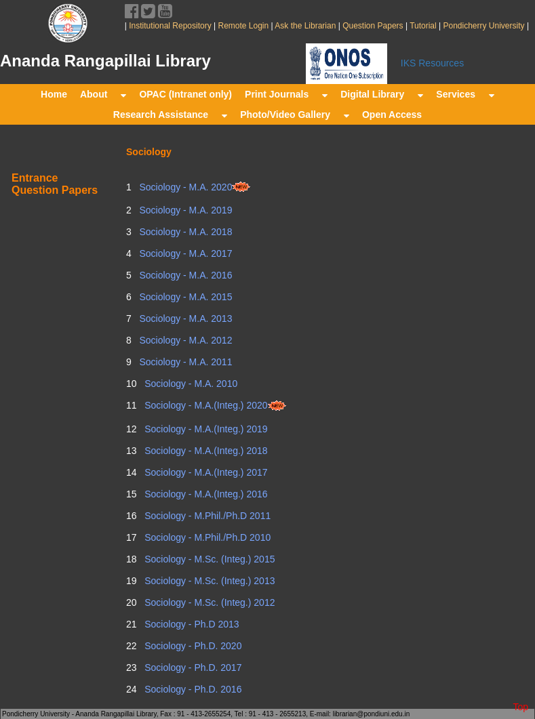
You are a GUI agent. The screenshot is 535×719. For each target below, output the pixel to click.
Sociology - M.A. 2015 (185, 296)
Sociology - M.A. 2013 (185, 318)
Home (54, 94)
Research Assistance (170, 114)
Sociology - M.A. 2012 (185, 340)
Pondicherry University (484, 25)
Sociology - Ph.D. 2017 (191, 667)
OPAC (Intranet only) (185, 94)
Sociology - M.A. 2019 (185, 210)
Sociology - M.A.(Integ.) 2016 (204, 494)
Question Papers (372, 25)
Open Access (392, 114)
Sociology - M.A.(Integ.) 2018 (204, 450)
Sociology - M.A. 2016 (185, 275)
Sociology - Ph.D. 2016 (191, 689)
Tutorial (422, 25)
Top (520, 706)
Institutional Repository (170, 25)
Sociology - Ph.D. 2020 (191, 645)
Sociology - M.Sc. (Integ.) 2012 (208, 602)
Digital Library (381, 94)
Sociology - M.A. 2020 (194, 187)
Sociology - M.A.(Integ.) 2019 (204, 429)
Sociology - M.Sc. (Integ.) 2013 (208, 580)
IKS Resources (432, 63)
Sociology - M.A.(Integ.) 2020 (214, 405)
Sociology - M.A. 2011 (185, 361)
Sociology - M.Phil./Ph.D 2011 (206, 515)
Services (465, 94)
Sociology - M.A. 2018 (185, 231)
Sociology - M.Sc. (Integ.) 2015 (208, 559)
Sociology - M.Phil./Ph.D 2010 (206, 537)
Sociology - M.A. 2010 (189, 383)
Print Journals (286, 94)
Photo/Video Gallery (294, 114)
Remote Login (243, 25)
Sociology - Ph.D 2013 (190, 624)
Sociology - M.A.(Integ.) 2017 (204, 472)
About (103, 94)
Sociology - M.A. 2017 (185, 253)
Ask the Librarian (304, 25)
